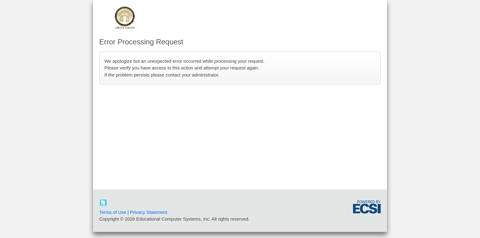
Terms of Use (112, 212)
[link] (333, 208)
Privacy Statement (148, 212)
